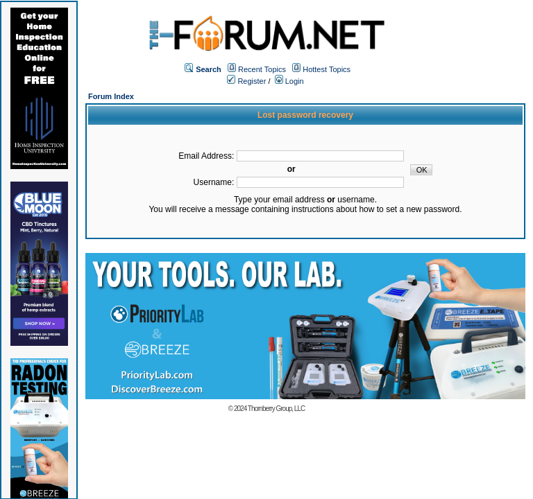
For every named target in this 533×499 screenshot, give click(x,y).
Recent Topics (262, 69)
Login (289, 81)
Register (246, 81)
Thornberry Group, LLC (276, 408)
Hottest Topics (326, 69)
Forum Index (111, 96)
